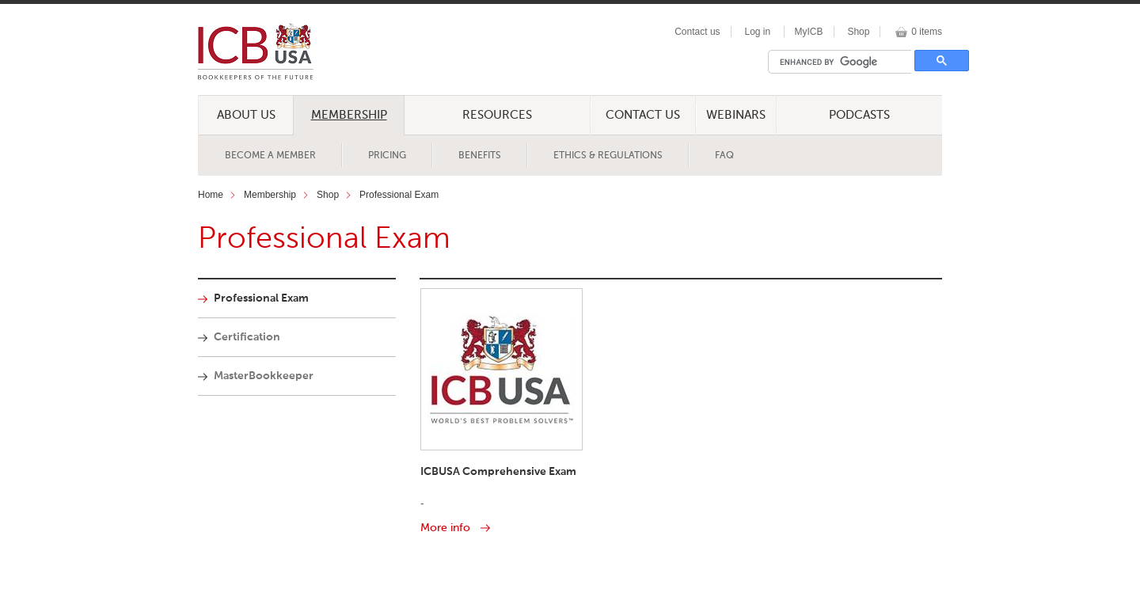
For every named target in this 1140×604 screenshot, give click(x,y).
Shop (858, 31)
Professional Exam (399, 194)
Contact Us (643, 115)
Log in (757, 31)
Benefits (479, 156)
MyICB (809, 31)
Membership (349, 115)
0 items (926, 31)
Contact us (697, 31)
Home (210, 194)
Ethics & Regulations (608, 156)
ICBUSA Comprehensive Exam (498, 471)
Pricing (387, 156)
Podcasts (859, 115)
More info (445, 528)
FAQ (724, 156)
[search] (844, 62)
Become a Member (270, 156)
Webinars (736, 115)
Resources (497, 115)
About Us (246, 115)
